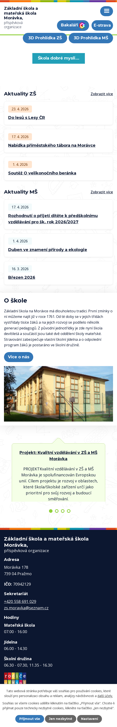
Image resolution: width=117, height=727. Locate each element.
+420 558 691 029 (20, 601)
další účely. (105, 696)
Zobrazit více (102, 93)
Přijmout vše (29, 719)
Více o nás (18, 357)
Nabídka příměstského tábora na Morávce (52, 145)
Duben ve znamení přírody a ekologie (47, 249)
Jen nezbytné (60, 719)
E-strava (102, 25)
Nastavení (89, 719)
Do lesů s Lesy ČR (26, 117)
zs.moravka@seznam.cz (26, 607)
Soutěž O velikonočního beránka (42, 173)
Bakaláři (73, 25)
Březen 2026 (21, 277)
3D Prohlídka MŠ (91, 38)
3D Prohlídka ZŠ (45, 38)
